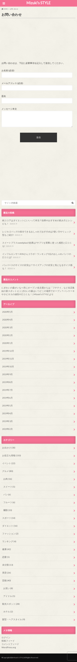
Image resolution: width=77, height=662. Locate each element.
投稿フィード (8, 640)
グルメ (7, 471)
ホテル (8, 611)
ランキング (9, 541)
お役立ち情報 (11, 455)
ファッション (10, 533)
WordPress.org (9, 647)
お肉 (7, 479)
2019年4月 (7, 413)
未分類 (7, 564)
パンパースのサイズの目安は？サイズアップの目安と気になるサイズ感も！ (37, 267)
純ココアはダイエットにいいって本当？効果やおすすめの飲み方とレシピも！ (37, 222)
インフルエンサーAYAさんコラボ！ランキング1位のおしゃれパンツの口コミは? (36, 256)
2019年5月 (7, 405)
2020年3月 (7, 327)
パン (7, 494)
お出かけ (8, 447)
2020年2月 (7, 335)
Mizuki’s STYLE (38, 3)
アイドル (9, 596)
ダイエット (9, 525)
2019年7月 (7, 390)
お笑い (8, 588)
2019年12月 (8, 351)
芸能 (6, 580)
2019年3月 (7, 421)
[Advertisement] (38, 42)
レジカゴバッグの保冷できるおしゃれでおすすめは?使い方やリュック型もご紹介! (36, 233)
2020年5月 (7, 311)
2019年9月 (7, 374)
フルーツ (9, 502)
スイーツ (9, 486)
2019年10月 (8, 366)
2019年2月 (7, 429)
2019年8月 (7, 382)
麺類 (7, 510)
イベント (8, 463)
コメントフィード (10, 644)
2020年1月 (7, 343)
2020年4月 (7, 319)
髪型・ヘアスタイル (13, 619)
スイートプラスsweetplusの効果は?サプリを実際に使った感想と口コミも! (37, 244)
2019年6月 (7, 397)
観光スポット (11, 604)
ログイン (6, 637)
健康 (6, 549)
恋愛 (6, 557)
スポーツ (8, 518)
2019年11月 (8, 358)
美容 (6, 572)
